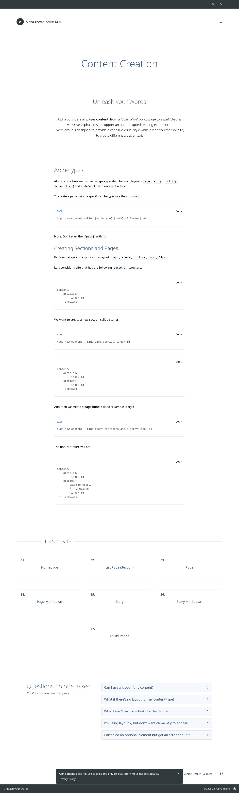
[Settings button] (234, 788)
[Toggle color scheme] (220, 4)
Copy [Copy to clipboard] (179, 211)
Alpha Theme (35, 22)
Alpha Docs (54, 22)
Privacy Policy (67, 779)
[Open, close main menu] (220, 21)
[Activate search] (213, 4)
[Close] (178, 773)
